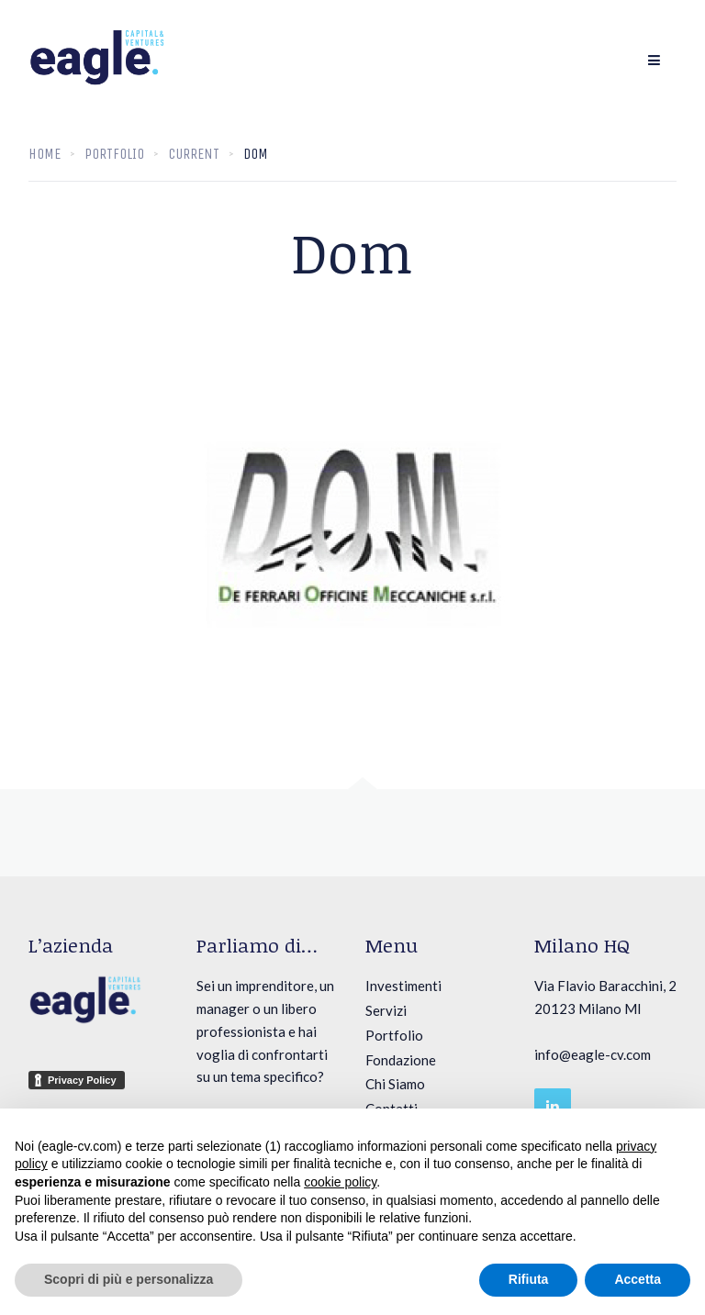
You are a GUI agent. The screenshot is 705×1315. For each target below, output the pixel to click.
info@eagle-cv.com (592, 1054)
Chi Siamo (395, 1083)
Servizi (386, 1010)
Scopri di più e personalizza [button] (128, 1279)
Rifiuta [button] (529, 1279)
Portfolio (394, 1035)
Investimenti (403, 985)
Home (44, 153)
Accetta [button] (637, 1279)
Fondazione (400, 1060)
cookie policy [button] (340, 1182)
